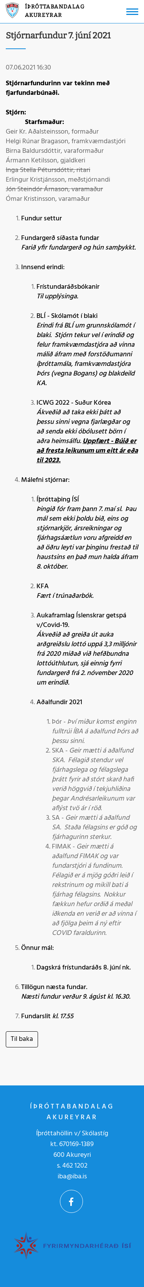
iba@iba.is (72, 1176)
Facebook (71, 1201)
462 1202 (75, 1165)
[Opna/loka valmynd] (132, 11)
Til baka (22, 1039)
